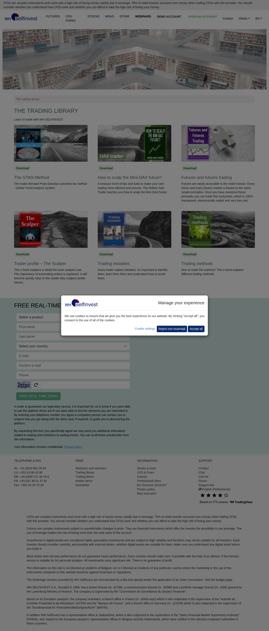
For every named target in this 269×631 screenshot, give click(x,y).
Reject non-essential (172, 329)
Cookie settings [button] (145, 328)
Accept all (196, 329)
